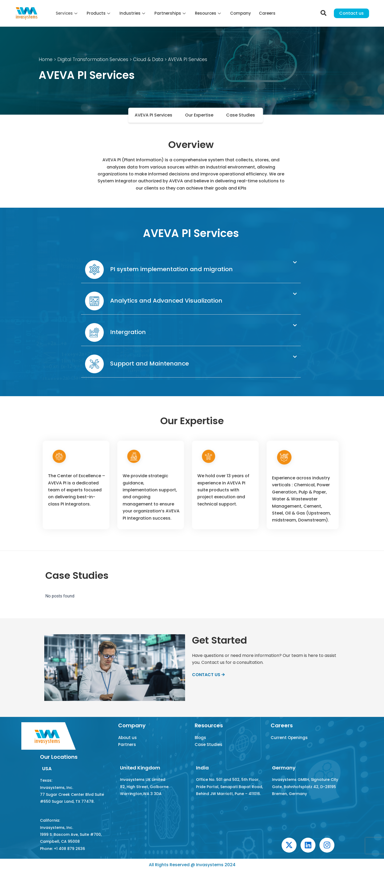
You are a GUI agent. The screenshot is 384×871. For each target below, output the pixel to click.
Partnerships (170, 13)
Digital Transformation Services (92, 59)
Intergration (115, 332)
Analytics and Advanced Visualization (153, 300)
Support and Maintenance (137, 363)
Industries (132, 13)
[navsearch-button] (323, 13)
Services (67, 13)
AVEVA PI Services (153, 115)
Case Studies (240, 115)
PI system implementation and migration (159, 269)
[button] (191, 269)
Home (46, 59)
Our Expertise (199, 115)
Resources (208, 13)
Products (99, 13)
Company (240, 13)
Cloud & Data (147, 59)
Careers (267, 13)
